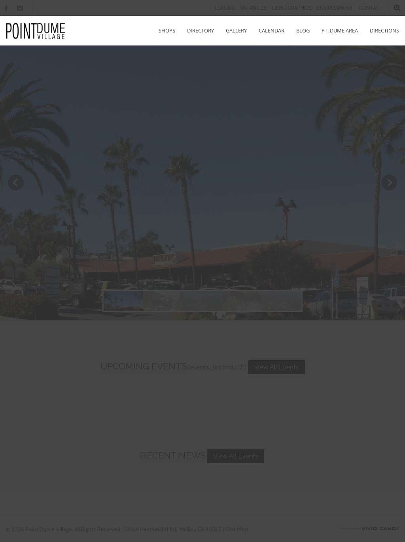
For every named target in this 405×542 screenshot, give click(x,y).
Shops (167, 30)
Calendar (271, 30)
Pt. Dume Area (340, 30)
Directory (200, 30)
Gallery (236, 30)
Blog (303, 30)
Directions (384, 30)
